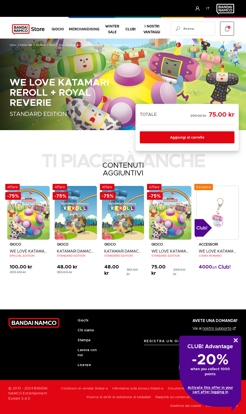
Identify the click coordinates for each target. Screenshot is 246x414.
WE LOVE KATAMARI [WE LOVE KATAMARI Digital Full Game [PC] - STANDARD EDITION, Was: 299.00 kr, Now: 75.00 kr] (170, 251)
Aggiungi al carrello (187, 137)
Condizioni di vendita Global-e (84, 388)
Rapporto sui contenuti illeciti (177, 397)
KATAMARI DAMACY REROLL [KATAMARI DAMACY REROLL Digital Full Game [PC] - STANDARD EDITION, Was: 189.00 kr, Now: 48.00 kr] (123, 251)
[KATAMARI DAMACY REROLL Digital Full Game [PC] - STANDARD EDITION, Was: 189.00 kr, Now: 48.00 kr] (123, 213)
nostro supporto (217, 328)
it (208, 8)
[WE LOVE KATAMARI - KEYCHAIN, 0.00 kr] (217, 213)
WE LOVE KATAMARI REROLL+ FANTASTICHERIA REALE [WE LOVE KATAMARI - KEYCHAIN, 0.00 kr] (217, 251)
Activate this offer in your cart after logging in (210, 389)
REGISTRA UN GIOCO (166, 341)
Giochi (58, 29)
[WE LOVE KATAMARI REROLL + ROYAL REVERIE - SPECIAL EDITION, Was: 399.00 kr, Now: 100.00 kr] (28, 213)
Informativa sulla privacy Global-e (137, 388)
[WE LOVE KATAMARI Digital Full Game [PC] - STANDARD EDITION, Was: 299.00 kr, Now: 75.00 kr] (170, 213)
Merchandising (84, 29)
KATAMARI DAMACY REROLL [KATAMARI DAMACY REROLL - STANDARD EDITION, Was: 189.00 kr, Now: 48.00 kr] (76, 251)
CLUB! (130, 29)
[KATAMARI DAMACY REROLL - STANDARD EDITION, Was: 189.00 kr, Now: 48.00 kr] (76, 213)
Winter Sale (112, 29)
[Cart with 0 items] (227, 29)
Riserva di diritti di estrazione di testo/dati (119, 397)
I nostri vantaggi (151, 29)
